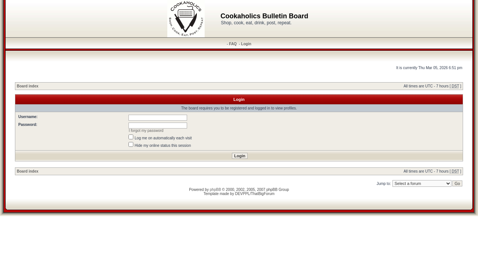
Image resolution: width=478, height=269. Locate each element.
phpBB (215, 190)
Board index (27, 86)
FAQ (233, 44)
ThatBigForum (262, 194)
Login (246, 44)
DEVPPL (242, 194)
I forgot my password (146, 131)
